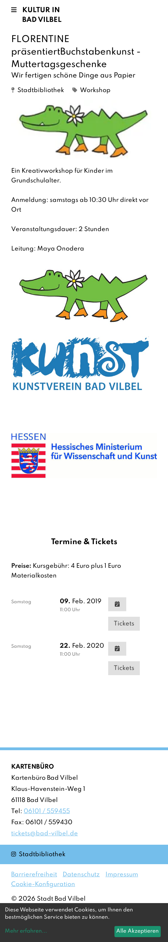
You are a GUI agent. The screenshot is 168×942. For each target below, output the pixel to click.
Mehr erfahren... (26, 931)
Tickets (124, 624)
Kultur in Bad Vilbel (42, 15)
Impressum (121, 874)
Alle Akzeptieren (137, 931)
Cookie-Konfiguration (43, 884)
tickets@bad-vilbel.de (44, 833)
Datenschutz (81, 874)
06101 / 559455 (47, 811)
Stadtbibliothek (38, 854)
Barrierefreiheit (34, 874)
